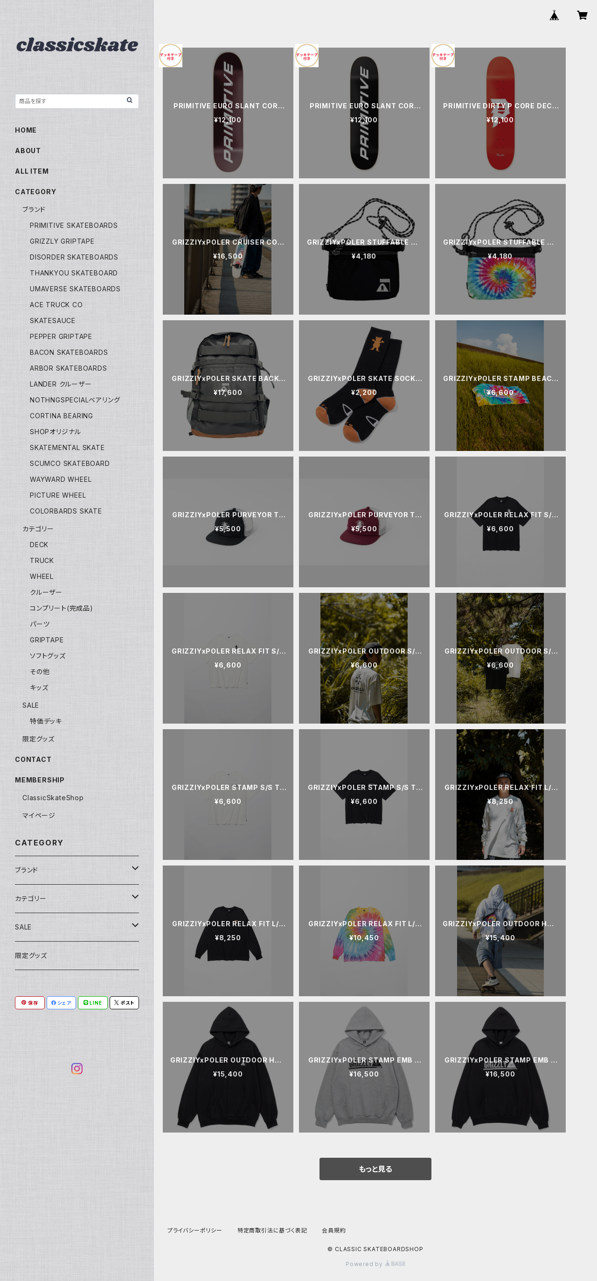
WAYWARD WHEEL (60, 479)
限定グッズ (38, 739)
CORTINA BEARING (61, 416)
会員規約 (334, 1230)
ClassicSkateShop (53, 798)
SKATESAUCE (53, 320)
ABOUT (28, 151)
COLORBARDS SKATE (66, 511)
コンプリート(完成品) (61, 608)
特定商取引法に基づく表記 (272, 1230)
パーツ (39, 624)
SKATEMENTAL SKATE (67, 447)
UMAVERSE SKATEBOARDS (75, 289)
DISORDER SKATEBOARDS (74, 257)
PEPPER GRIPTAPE (61, 336)
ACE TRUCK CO (56, 305)
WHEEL (42, 576)
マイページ (39, 815)
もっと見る (375, 1169)
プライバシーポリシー (194, 1230)
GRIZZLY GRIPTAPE (62, 241)
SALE (30, 705)
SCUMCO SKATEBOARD (70, 463)
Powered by (375, 1263)
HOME (26, 130)
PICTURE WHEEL (58, 495)
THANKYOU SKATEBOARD (74, 273)
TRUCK (42, 560)
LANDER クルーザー (61, 384)
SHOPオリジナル (55, 432)
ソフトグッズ (48, 656)
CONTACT (33, 759)
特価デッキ (46, 721)
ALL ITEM (32, 171)
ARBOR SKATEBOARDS (68, 368)
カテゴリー (38, 529)
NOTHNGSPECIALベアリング (75, 400)
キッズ (39, 687)
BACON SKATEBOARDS (69, 352)
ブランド (34, 209)
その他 (39, 672)
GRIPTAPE (46, 640)
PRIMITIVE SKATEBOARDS (74, 225)
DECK (39, 545)
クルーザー (46, 592)
